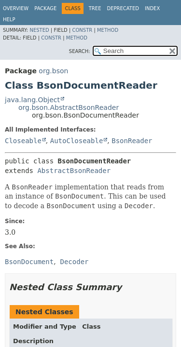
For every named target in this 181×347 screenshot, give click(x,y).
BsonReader (131, 141)
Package (45, 8)
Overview (15, 8)
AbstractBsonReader (74, 170)
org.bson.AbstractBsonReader (68, 107)
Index (152, 8)
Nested (39, 30)
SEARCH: (79, 51)
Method (107, 30)
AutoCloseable (76, 141)
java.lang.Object (32, 100)
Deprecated (123, 8)
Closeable (23, 141)
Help (9, 19)
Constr (82, 30)
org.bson (53, 71)
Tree (95, 8)
